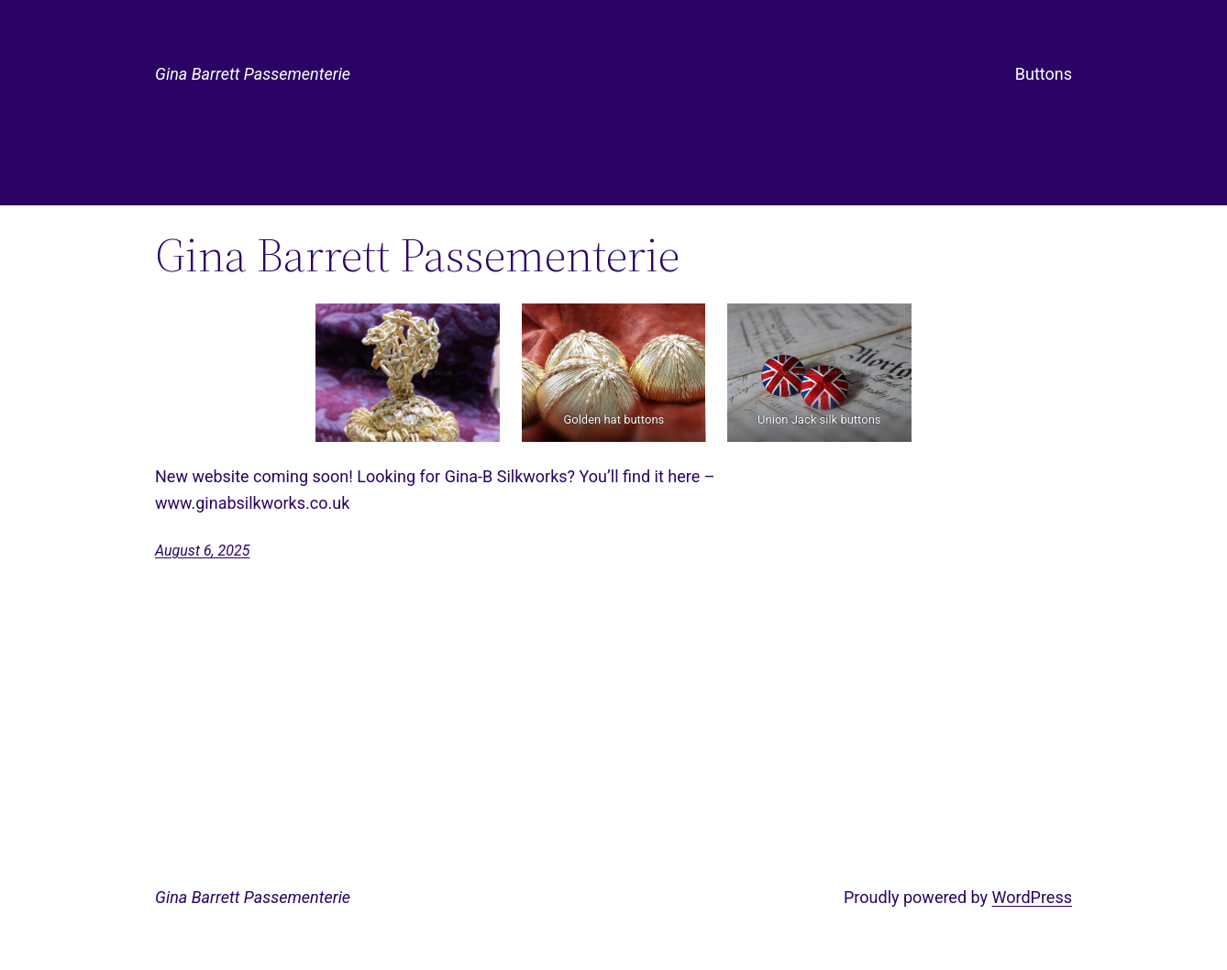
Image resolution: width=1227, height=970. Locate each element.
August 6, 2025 (202, 550)
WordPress (1032, 897)
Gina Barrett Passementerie (252, 73)
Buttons (1043, 73)
